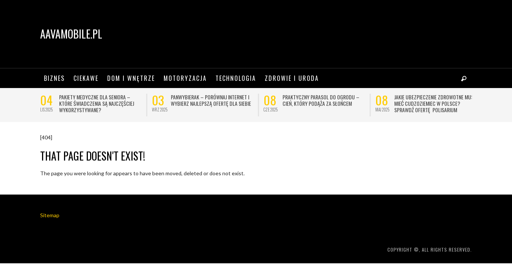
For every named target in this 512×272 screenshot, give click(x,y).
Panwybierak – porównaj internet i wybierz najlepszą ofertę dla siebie (211, 100)
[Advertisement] (334, 34)
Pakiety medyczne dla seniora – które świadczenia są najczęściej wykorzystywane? (96, 103)
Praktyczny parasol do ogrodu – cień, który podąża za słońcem (321, 100)
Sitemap (49, 215)
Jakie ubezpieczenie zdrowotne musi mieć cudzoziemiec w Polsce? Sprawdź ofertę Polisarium (434, 103)
